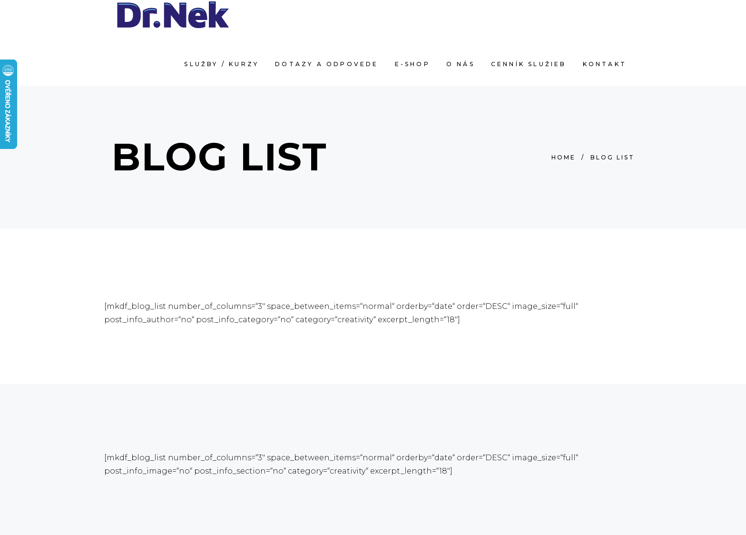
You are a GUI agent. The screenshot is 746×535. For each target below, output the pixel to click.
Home (563, 157)
